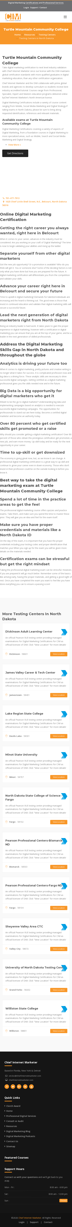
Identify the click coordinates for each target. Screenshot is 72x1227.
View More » (14, 144)
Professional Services (53, 2)
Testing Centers (47, 34)
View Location (59, 654)
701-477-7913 (10, 198)
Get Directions (15, 153)
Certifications (32, 2)
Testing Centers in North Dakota (36, 38)
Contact (43, 7)
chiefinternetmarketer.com (21, 1080)
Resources (29, 34)
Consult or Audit (15, 1121)
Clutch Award (13, 1106)
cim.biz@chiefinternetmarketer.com (25, 1075)
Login (26, 7)
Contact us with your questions (21, 1177)
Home (17, 34)
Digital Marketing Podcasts (20, 1136)
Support (34, 7)
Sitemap (10, 1146)
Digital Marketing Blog (18, 1131)
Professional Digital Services (21, 1116)
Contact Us (12, 1141)
